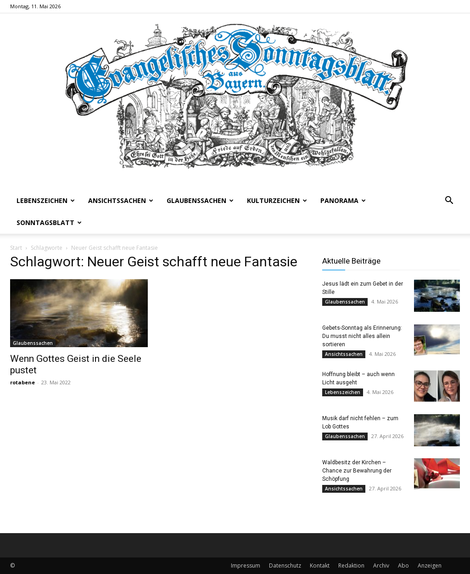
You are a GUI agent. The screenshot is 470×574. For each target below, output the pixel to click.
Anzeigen (430, 565)
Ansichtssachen (120, 200)
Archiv (381, 565)
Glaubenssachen (200, 200)
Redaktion (351, 565)
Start (16, 248)
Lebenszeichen (46, 200)
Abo (403, 565)
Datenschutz (285, 565)
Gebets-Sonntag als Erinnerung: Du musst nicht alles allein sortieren (362, 336)
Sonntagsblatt (49, 222)
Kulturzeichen (277, 200)
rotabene (22, 382)
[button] (449, 201)
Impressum (245, 565)
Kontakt (320, 565)
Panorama (343, 200)
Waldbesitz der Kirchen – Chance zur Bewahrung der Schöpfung (357, 470)
